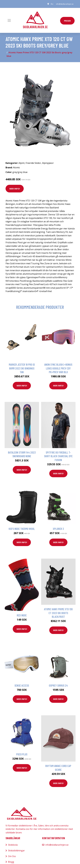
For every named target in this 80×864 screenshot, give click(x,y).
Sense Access (21, 685)
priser (67, 20)
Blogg (11, 861)
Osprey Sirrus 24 (58, 685)
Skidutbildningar (16, 850)
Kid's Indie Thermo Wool (22, 528)
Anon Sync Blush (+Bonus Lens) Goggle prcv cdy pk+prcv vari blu (58, 368)
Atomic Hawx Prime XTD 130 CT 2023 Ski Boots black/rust (58, 612)
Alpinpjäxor (48, 162)
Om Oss (12, 856)
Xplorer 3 (58, 528)
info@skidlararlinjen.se (65, 4)
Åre (52, 4)
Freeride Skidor (33, 162)
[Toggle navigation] (9, 20)
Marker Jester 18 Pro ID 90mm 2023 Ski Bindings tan (22, 368)
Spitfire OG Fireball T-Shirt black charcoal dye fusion (58, 456)
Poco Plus (21, 754)
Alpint (22, 162)
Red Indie (22, 615)
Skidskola (13, 844)
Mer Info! (14, 188)
